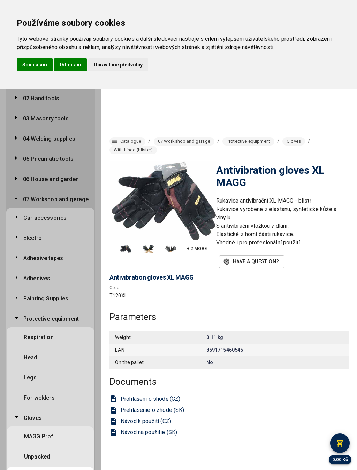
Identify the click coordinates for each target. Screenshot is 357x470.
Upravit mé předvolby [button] (118, 65)
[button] (125, 249)
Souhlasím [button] (34, 65)
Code (114, 287)
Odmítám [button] (70, 65)
